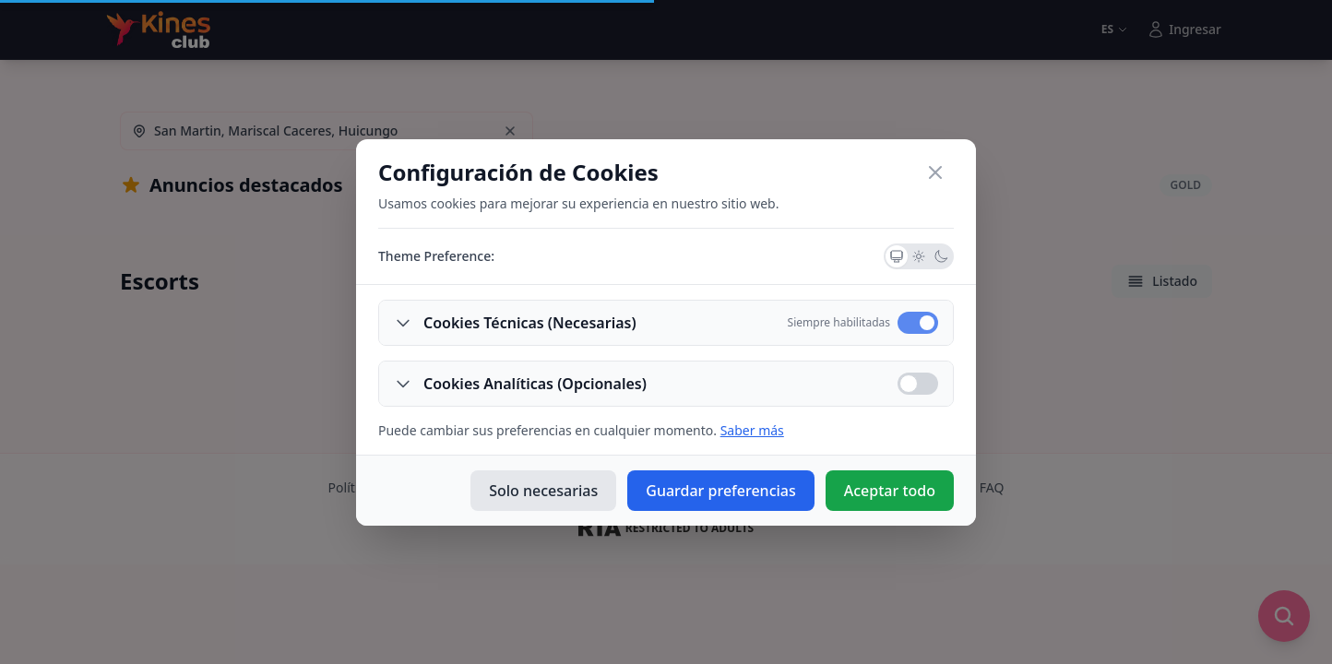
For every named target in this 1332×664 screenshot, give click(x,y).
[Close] (935, 172)
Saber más (752, 430)
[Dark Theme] (941, 256)
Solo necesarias (543, 490)
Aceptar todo (889, 490)
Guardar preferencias (720, 490)
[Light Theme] (919, 256)
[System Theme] (897, 256)
